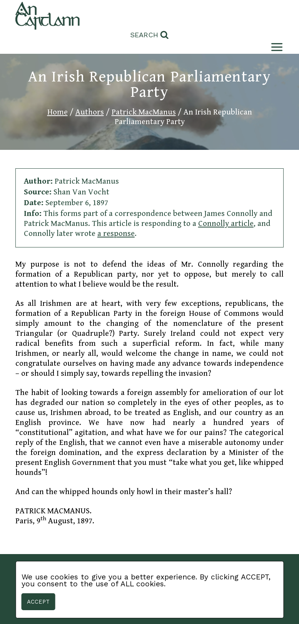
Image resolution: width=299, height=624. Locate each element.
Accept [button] (38, 601)
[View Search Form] (149, 35)
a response (116, 233)
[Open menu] (275, 47)
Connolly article (226, 223)
